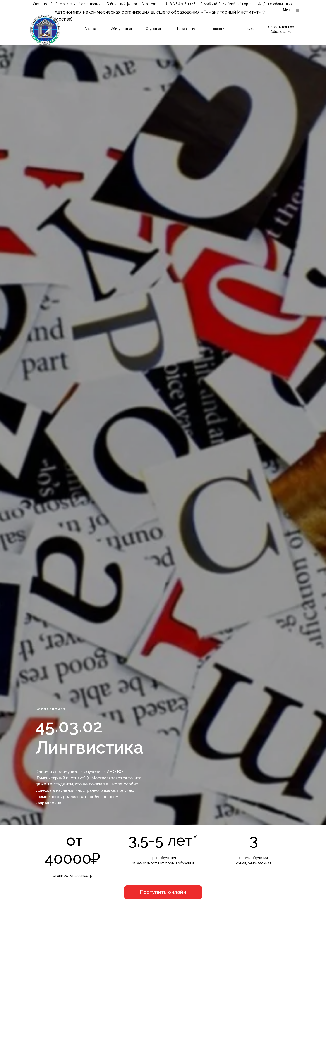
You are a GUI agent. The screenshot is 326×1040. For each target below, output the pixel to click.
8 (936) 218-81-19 (213, 4)
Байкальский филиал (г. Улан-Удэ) (132, 4)
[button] (163, 892)
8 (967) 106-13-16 (183, 4)
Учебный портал (240, 4)
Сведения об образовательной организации (67, 4)
